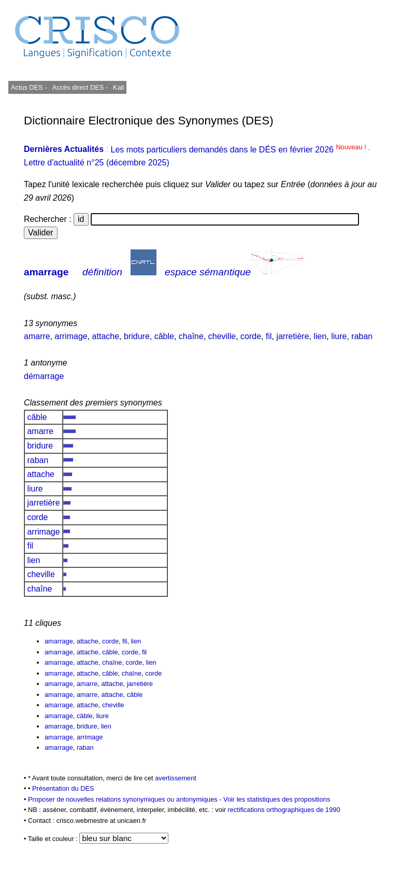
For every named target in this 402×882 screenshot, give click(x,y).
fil (269, 336)
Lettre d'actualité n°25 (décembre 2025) (96, 162)
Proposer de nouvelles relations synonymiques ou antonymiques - (125, 799)
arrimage (71, 336)
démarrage (44, 376)
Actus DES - (29, 87)
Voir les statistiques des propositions (276, 799)
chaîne (191, 336)
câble (164, 336)
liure (339, 336)
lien (319, 336)
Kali (118, 87)
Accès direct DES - (80, 87)
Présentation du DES (63, 788)
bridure (137, 336)
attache (105, 336)
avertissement (175, 778)
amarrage (46, 272)
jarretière (292, 336)
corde (250, 336)
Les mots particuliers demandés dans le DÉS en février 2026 (239, 149)
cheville (222, 336)
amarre (37, 336)
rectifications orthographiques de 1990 (284, 810)
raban (361, 336)
